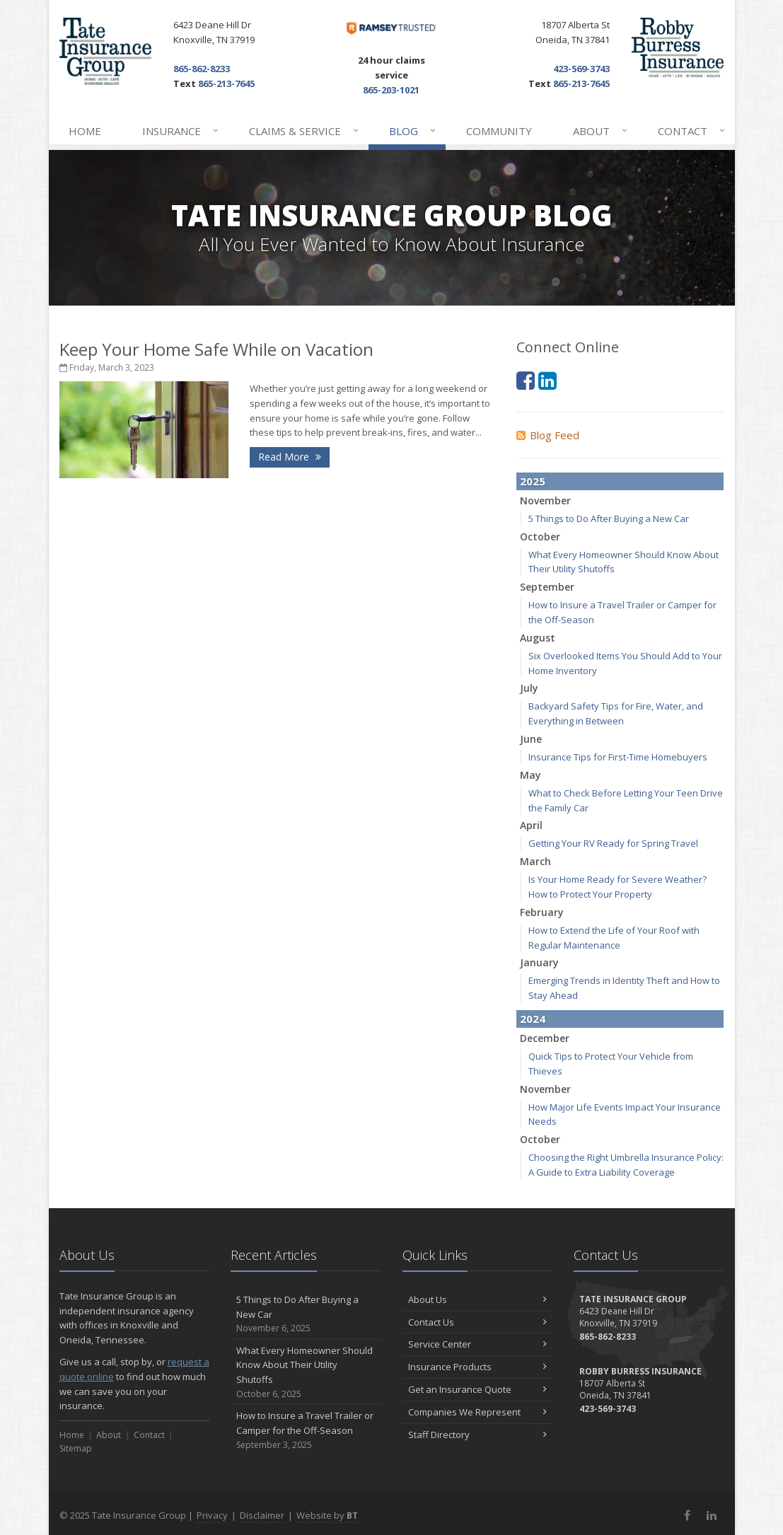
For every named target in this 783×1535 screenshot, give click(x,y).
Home (85, 131)
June (531, 739)
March (535, 861)
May (530, 775)
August (537, 637)
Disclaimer (262, 1515)
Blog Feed (547, 435)
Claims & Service (304, 131)
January (539, 962)
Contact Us (477, 1322)
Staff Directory (477, 1434)
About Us (477, 1299)
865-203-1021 (391, 89)
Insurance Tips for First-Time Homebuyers (617, 757)
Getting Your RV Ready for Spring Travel (613, 843)
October (540, 536)
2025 (532, 481)
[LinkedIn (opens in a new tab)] (547, 380)
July (529, 688)
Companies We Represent (477, 1412)
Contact (692, 131)
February (542, 912)
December (544, 1038)
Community (499, 131)
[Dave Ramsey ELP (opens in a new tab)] (392, 28)
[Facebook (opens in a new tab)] (525, 380)
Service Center (477, 1344)
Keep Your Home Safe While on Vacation (216, 349)
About (601, 131)
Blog (413, 131)
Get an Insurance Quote (477, 1389)
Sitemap (75, 1448)
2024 (532, 1019)
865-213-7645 (226, 83)
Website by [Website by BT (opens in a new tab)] (327, 1515)
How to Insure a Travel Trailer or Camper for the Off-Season (306, 1430)
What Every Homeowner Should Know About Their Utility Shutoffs (306, 1372)
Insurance (181, 131)
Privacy (212, 1515)
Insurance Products (477, 1366)
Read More (289, 456)
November (545, 500)
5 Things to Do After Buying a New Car (608, 518)
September (547, 586)
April (531, 825)
